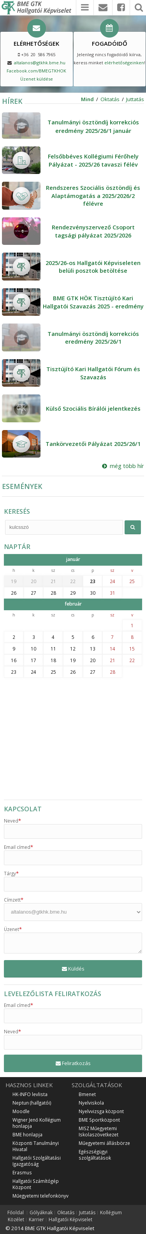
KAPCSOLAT (23, 809)
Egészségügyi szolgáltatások (95, 1154)
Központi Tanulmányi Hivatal (35, 1146)
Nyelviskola (91, 1103)
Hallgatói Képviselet (70, 1220)
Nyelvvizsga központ (101, 1111)
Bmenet (87, 1094)
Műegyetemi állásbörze (104, 1143)
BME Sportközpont (99, 1120)
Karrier (36, 1220)
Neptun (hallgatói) (31, 1103)
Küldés (73, 968)
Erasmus (22, 1172)
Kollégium (111, 1213)
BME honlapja (27, 1134)
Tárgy (11, 873)
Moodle (21, 1111)
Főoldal (15, 1213)
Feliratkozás (73, 1063)
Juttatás (135, 99)
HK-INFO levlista (29, 1094)
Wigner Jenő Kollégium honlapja (36, 1123)
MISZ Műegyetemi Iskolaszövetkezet (98, 1131)
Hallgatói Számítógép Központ (35, 1184)
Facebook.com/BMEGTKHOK (36, 71)
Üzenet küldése (36, 79)
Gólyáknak (41, 1213)
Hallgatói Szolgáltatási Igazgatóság (36, 1161)
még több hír (123, 466)
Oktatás (110, 99)
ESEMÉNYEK (22, 486)
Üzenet (13, 929)
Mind (87, 99)
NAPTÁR (17, 546)
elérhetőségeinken (124, 62)
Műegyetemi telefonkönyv (40, 1196)
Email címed (18, 847)
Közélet (16, 1220)
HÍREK (12, 101)
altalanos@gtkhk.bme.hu (39, 62)
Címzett (13, 900)
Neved (12, 821)
